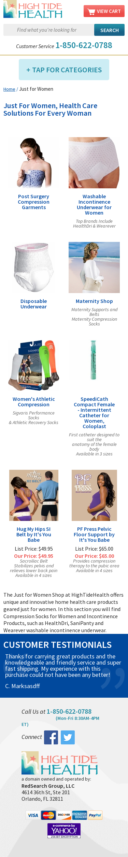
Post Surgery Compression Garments (33, 201)
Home (9, 89)
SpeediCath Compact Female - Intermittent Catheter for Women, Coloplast (94, 412)
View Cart (104, 11)
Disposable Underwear (33, 303)
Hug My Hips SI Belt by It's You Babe (33, 534)
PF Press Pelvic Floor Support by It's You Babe (94, 534)
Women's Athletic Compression (34, 401)
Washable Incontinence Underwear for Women (94, 204)
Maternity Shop (94, 301)
